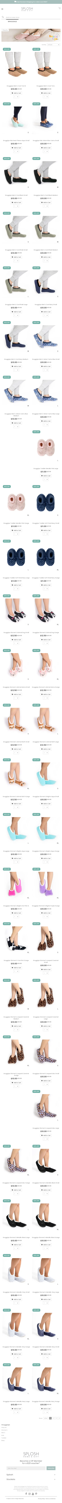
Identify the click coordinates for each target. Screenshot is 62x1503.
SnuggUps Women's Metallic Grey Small (16, 1292)
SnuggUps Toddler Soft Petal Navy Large (16, 578)
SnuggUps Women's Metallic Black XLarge (46, 1237)
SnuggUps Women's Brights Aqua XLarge (45, 851)
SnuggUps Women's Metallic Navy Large (16, 1401)
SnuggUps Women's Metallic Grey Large (46, 1292)
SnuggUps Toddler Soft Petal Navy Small (45, 523)
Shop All (3, 1427)
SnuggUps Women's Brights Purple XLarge (46, 906)
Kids (2, 1435)
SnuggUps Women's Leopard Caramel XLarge (16, 1074)
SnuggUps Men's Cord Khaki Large (16, 304)
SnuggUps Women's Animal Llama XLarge (46, 687)
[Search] (2, 17)
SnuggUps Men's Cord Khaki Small (16, 250)
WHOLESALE (12, 21)
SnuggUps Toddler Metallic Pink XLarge (16, 523)
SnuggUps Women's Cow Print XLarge (16, 960)
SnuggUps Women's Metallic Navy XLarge (46, 1401)
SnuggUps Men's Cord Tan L (46, 86)
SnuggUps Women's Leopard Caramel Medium (16, 1018)
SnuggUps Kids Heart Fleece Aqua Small (16, 140)
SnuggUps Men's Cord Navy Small (46, 304)
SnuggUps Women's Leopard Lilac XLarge (16, 1183)
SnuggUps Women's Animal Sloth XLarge (16, 796)
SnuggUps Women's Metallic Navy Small (46, 1347)
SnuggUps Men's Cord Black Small (16, 195)
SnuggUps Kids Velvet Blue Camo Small (46, 140)
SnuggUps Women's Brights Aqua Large (16, 851)
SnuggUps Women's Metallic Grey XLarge (16, 1347)
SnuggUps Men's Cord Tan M (16, 86)
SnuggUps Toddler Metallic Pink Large (45, 468)
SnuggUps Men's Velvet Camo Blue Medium (16, 415)
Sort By (44, 45)
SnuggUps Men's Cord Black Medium (46, 195)
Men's (3, 1433)
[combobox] (31, 17)
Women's (4, 1430)
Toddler (3, 1438)
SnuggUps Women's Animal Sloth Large (46, 742)
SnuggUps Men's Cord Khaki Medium (46, 250)
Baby (3, 1440)
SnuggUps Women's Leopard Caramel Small (45, 961)
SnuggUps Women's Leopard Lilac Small (46, 1074)
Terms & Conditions (50, 1498)
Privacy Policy (41, 1498)
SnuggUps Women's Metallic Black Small (45, 1183)
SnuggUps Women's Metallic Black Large (16, 1237)
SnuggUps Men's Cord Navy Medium (16, 359)
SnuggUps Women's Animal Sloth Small (16, 742)
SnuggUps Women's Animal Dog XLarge (46, 632)
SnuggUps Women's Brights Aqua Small (46, 796)
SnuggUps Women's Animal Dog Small (16, 632)
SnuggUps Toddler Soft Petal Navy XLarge (46, 578)
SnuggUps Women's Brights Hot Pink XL (16, 906)
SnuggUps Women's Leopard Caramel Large (45, 1018)
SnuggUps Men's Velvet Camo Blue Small (45, 359)
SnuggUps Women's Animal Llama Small (16, 687)
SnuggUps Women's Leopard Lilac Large (46, 1128)
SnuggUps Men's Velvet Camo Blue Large (45, 414)
